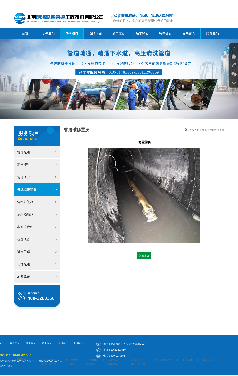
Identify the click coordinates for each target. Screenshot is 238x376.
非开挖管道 (37, 227)
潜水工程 (37, 252)
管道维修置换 (37, 189)
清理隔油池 (37, 214)
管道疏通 (37, 152)
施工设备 (142, 34)
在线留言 (188, 34)
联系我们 (219, 4)
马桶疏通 (37, 264)
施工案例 (118, 34)
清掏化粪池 (37, 202)
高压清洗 (37, 165)
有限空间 (95, 34)
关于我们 (205, 4)
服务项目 (72, 34)
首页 (25, 34)
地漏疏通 (37, 277)
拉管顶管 (37, 239)
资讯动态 (165, 34)
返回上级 (144, 255)
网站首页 (191, 4)
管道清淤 (37, 177)
